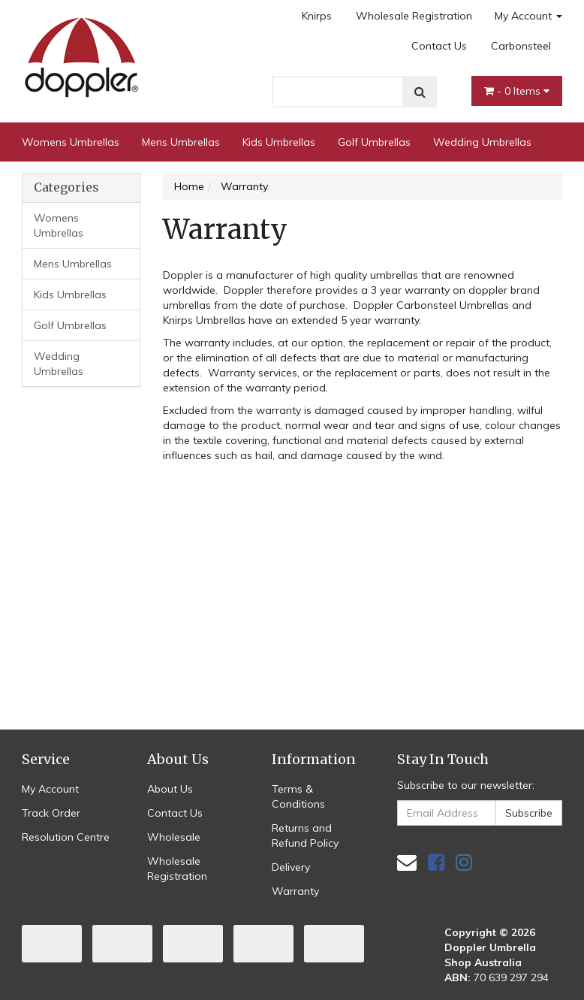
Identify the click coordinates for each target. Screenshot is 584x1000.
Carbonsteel (521, 46)
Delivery (291, 867)
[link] (436, 862)
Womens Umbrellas (70, 142)
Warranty (295, 891)
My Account (528, 16)
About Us (170, 789)
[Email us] (407, 862)
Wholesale (173, 837)
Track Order (51, 813)
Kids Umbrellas (278, 142)
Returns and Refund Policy (305, 835)
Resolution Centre (66, 837)
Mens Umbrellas (181, 142)
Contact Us (439, 46)
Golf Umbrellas (374, 142)
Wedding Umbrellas (482, 142)
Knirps (317, 16)
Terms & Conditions (298, 796)
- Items (516, 91)
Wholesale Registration (414, 16)
